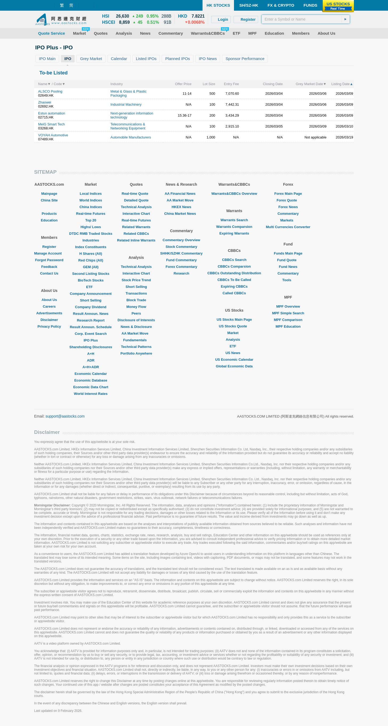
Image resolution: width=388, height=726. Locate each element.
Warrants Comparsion (234, 227)
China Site (49, 200)
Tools (288, 280)
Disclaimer (49, 320)
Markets (288, 220)
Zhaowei (44, 102)
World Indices (90, 200)
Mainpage (49, 194)
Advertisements (49, 313)
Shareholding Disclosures (90, 347)
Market (234, 333)
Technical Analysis (136, 207)
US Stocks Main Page (234, 320)
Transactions (136, 293)
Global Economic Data (234, 366)
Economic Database (90, 380)
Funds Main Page (288, 253)
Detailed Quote (136, 200)
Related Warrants (136, 227)
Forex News (288, 207)
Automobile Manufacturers (131, 137)
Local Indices (91, 194)
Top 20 (90, 220)
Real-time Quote (136, 194)
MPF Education (288, 326)
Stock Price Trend (136, 280)
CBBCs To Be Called (234, 280)
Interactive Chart (136, 214)
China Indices (90, 207)
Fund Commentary (181, 260)
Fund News (288, 267)
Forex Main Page (288, 194)
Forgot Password (49, 260)
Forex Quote (288, 200)
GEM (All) (91, 267)
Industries (90, 240)
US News (234, 353)
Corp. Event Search (91, 334)
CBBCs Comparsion (234, 266)
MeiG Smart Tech (51, 124)
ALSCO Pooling (50, 91)
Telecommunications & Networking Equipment (128, 126)
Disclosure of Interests (136, 320)
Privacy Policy (49, 326)
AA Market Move (136, 333)
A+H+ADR (90, 367)
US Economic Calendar (234, 360)
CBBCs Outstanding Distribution (234, 273)
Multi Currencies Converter (288, 227)
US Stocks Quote (234, 326)
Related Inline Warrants (136, 240)
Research (181, 273)
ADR (90, 360)
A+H (90, 354)
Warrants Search (234, 220)
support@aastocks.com (65, 416)
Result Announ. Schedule (91, 327)
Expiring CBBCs (234, 286)
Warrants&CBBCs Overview (234, 194)
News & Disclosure (136, 327)
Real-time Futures (91, 214)
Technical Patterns (136, 347)
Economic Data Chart (90, 387)
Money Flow (136, 307)
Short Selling (90, 300)
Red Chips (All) (90, 260)
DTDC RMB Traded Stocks (90, 234)
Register (49, 247)
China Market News (181, 214)
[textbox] (306, 19)
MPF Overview (288, 306)
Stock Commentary (181, 247)
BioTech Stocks (91, 280)
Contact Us (49, 273)
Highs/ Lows (90, 227)
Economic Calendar (91, 374)
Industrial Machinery (126, 104)
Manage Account (49, 253)
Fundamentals (136, 340)
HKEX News (181, 207)
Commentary (287, 214)
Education (49, 220)
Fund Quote (288, 260)
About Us (49, 300)
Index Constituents (90, 247)
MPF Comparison (288, 320)
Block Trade (136, 300)
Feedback (49, 267)
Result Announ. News (90, 314)
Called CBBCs (234, 293)
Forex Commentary (181, 267)
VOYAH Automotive (53, 135)
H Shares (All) (90, 254)
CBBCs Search (234, 260)
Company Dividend (91, 307)
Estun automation (51, 113)
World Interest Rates (90, 394)
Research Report (90, 320)
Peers (136, 313)
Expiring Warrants (234, 233)
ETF (90, 287)
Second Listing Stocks (90, 274)
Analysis (234, 340)
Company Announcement (91, 294)
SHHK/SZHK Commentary (181, 253)
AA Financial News (181, 194)
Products (49, 214)
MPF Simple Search (288, 313)
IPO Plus (91, 340)
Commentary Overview (181, 240)
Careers (49, 306)
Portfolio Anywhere (136, 353)
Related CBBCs (136, 234)
